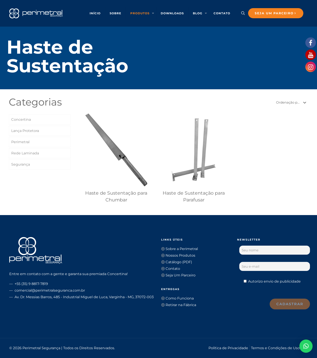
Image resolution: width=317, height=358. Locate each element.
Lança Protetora (25, 131)
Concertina (21, 119)
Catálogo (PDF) (179, 262)
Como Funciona (180, 298)
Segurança (20, 164)
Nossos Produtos (180, 255)
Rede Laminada (25, 153)
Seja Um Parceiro (180, 275)
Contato (173, 269)
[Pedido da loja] (292, 102)
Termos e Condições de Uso (275, 348)
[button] (306, 346)
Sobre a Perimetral (182, 249)
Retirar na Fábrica (181, 305)
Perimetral (20, 142)
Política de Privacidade (228, 348)
